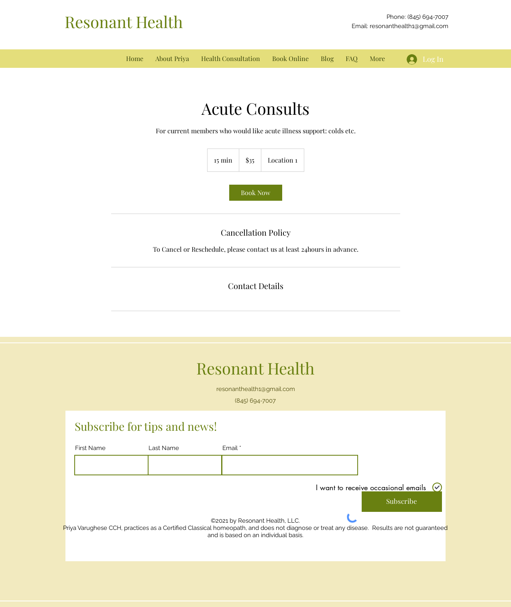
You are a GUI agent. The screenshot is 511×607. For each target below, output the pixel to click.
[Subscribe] (402, 501)
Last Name (164, 448)
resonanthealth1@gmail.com (409, 26)
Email (230, 448)
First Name (90, 448)
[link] (255, 193)
